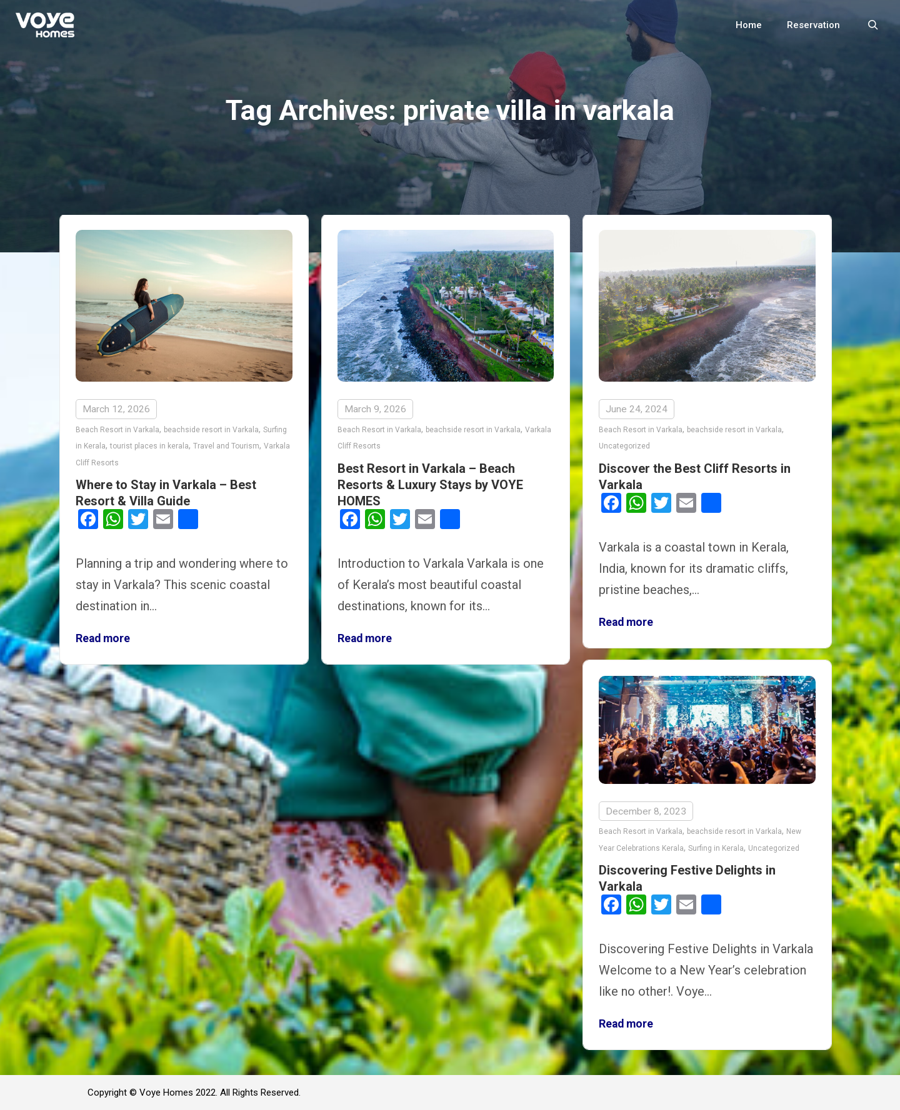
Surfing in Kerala (716, 847)
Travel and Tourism (226, 446)
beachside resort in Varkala (211, 429)
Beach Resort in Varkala (117, 429)
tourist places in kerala (149, 446)
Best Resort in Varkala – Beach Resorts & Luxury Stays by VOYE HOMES (430, 484)
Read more (103, 638)
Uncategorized (624, 446)
